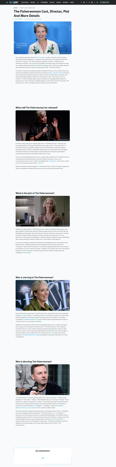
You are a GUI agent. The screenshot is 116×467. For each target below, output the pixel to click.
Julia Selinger (18, 19)
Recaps (52, 2)
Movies (32, 2)
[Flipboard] (92, 2)
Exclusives (24, 2)
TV (38, 2)
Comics (58, 2)
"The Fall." (40, 163)
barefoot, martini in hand (54, 73)
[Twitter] (86, 2)
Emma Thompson (40, 57)
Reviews (65, 2)
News (72, 2)
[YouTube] (84, 2)
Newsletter (104, 2)
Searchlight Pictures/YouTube (63, 225)
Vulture (50, 333)
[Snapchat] (94, 2)
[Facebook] (81, 2)
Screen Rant (54, 419)
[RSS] (97, 2)
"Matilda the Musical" (30, 319)
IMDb (40, 65)
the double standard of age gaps (32, 335)
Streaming (44, 2)
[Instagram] (89, 2)
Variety (47, 154)
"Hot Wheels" (52, 161)
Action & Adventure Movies (27, 7)
